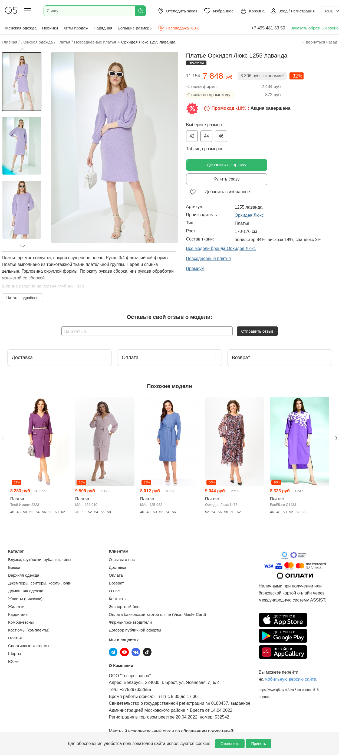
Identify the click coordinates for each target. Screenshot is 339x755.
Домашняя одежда (25, 591)
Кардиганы (18, 614)
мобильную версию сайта (290, 679)
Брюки (14, 567)
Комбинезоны (21, 622)
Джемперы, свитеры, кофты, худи (39, 583)
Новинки (50, 28)
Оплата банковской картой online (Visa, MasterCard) (157, 614)
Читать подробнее (22, 298)
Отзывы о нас (122, 559)
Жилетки (16, 606)
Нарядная (103, 28)
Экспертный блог (125, 606)
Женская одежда (21, 28)
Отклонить (229, 743)
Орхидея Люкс (249, 215)
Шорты (14, 653)
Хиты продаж (75, 28)
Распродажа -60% (178, 28)
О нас (114, 591)
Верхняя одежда (23, 575)
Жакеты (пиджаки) (25, 598)
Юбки (13, 661)
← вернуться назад (319, 42)
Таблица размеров (204, 148)
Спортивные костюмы (28, 645)
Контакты (117, 598)
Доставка (117, 567)
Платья (15, 638)
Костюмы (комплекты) (29, 630)
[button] (22, 49)
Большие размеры (135, 28)
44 (206, 136)
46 (221, 136)
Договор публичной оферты (135, 630)
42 (192, 136)
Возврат (116, 583)
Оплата (116, 575)
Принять (258, 743)
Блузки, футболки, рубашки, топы (39, 559)
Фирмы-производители (130, 622)
